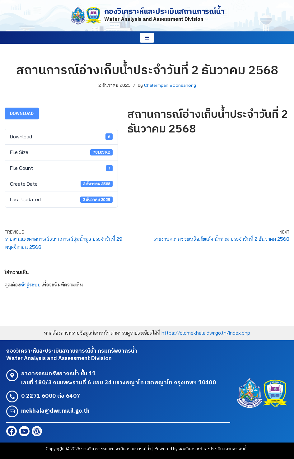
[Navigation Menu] (147, 38)
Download (22, 113)
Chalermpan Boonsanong (170, 85)
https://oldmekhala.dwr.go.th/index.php (205, 333)
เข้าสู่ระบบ (30, 284)
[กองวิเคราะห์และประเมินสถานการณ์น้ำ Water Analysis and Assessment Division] (147, 15)
